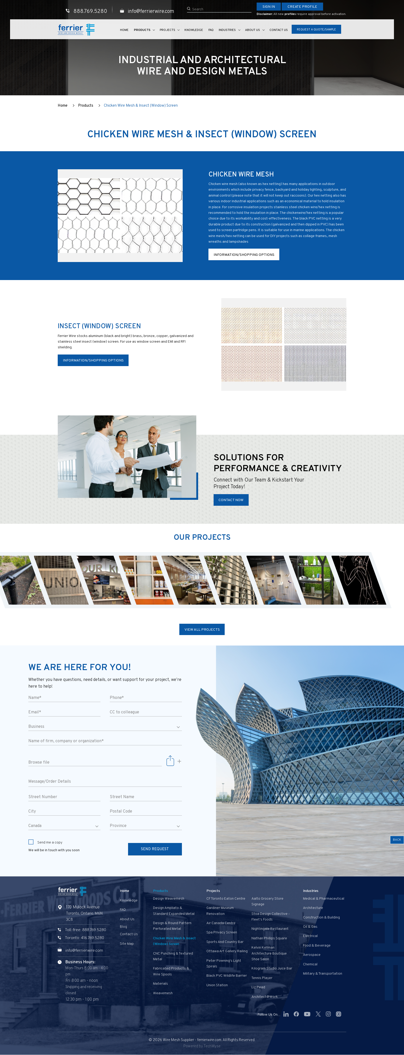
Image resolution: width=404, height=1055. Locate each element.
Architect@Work (264, 997)
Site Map (127, 944)
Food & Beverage (317, 945)
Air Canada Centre (220, 923)
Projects (168, 30)
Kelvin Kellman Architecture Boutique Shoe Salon (269, 954)
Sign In (269, 7)
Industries (227, 30)
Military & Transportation (322, 974)
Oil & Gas (310, 927)
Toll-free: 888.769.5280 (85, 930)
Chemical (310, 964)
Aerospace (312, 955)
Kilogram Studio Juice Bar (271, 969)
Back (397, 840)
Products (143, 30)
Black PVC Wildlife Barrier (226, 976)
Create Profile (302, 7)
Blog (123, 927)
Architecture (313, 908)
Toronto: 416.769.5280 (84, 938)
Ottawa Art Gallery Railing (227, 951)
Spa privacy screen (221, 933)
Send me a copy (45, 842)
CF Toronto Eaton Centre (225, 899)
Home (125, 30)
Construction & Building (321, 917)
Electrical (310, 936)
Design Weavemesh (168, 899)
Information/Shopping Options (244, 255)
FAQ (211, 30)
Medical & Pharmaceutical (323, 899)
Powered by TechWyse (202, 1046)
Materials (160, 984)
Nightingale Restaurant (270, 929)
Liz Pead (258, 987)
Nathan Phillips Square (269, 938)
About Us (252, 30)
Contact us (278, 30)
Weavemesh (163, 993)
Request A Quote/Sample (316, 30)
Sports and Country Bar (224, 942)
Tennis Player (261, 978)
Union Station (217, 985)
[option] (61, 580)
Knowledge (194, 30)
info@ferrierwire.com (84, 950)
